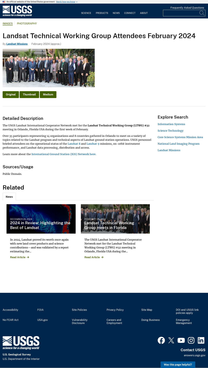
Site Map (146, 309)
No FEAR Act (10, 320)
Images (8, 23)
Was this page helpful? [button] (178, 364)
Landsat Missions (17, 44)
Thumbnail (29, 94)
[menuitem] (86, 11)
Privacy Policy (115, 309)
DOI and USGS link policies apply (187, 311)
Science (86, 13)
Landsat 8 (74, 143)
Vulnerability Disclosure (80, 322)
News (116, 13)
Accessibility (10, 309)
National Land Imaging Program (179, 143)
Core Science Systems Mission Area (180, 137)
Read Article (17, 257)
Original (11, 94)
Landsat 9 (93, 143)
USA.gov (42, 320)
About (144, 13)
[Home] (17, 15)
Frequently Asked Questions (187, 7)
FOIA (40, 309)
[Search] (202, 13)
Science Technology (170, 130)
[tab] (9, 196)
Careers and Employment (114, 322)
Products (102, 13)
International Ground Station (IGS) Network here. (63, 154)
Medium (48, 94)
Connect (129, 13)
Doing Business (150, 320)
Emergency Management (184, 322)
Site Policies (79, 309)
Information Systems (171, 124)
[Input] (184, 13)
